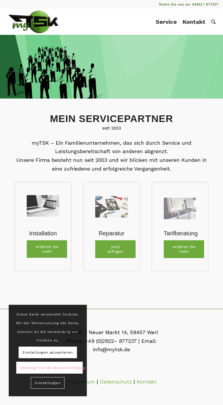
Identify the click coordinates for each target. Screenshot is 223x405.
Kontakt (147, 382)
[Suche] (213, 22)
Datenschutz (116, 382)
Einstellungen (47, 383)
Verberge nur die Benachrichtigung (51, 368)
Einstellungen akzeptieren (48, 352)
